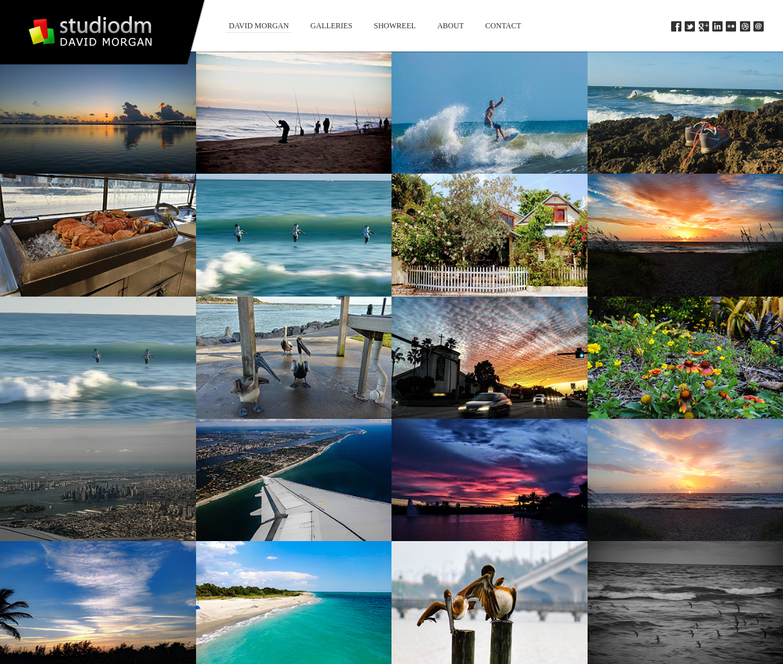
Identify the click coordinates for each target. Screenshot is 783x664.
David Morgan (259, 25)
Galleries (331, 25)
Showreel (394, 25)
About (450, 25)
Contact (503, 25)
